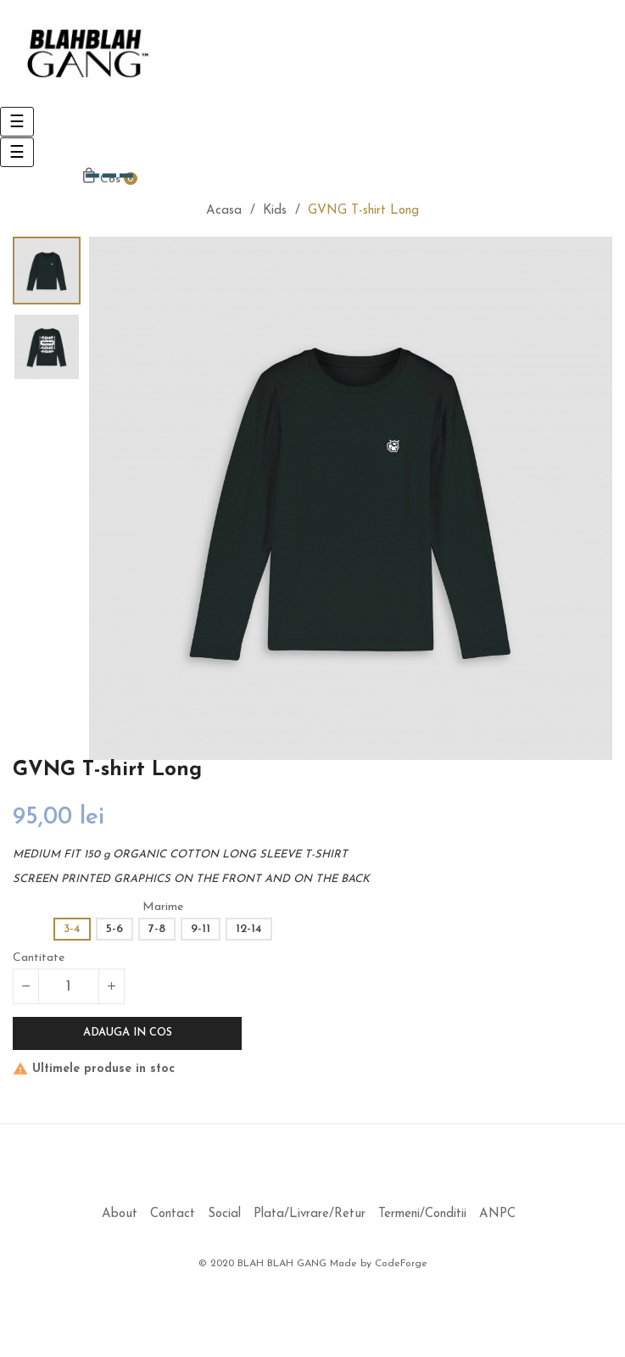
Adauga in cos (127, 1032)
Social (224, 1214)
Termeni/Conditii (422, 1214)
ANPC (497, 1214)
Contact (172, 1214)
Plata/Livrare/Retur (310, 1214)
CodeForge (401, 1264)
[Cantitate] (68, 986)
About (119, 1214)
